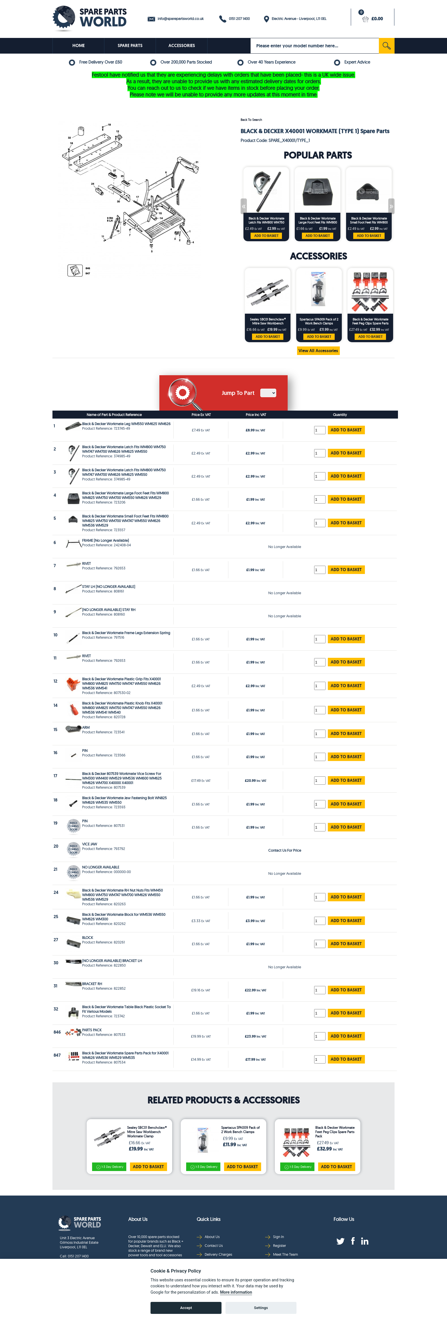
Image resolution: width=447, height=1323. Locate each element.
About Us (208, 1236)
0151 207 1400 (234, 19)
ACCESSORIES (181, 45)
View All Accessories (318, 351)
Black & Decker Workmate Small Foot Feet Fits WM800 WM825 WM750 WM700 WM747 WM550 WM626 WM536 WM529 (369, 220)
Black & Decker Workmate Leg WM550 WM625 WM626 (126, 423)
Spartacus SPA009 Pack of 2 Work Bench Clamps (319, 321)
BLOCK (87, 937)
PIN (85, 750)
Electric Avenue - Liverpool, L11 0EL (295, 19)
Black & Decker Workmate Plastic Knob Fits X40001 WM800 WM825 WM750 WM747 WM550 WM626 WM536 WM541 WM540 (122, 708)
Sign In (274, 1236)
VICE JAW (89, 844)
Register (275, 1245)
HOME (78, 45)
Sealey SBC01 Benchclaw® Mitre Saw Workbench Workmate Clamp (268, 321)
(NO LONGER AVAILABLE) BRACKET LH (112, 960)
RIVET (86, 563)
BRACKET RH (92, 983)
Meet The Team (281, 1254)
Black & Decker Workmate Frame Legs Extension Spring (126, 632)
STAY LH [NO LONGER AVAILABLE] (108, 586)
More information (236, 1292)
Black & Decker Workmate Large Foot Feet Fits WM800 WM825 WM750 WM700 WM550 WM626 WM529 (317, 220)
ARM (86, 727)
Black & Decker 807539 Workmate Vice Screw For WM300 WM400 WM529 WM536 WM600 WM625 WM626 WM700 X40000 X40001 (122, 778)
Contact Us (210, 1245)
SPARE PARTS (130, 45)
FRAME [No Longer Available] (105, 540)
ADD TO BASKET (266, 236)
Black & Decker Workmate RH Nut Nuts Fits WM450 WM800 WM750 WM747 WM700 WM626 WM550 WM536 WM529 (122, 895)
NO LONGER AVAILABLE (100, 867)
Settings (261, 1308)
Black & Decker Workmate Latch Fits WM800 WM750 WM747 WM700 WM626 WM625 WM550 (266, 220)
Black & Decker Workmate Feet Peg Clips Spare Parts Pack (370, 321)
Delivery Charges (214, 1254)
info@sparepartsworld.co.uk (176, 18)
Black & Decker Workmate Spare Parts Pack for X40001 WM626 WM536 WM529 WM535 (125, 1055)
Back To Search (251, 120)
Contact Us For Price (284, 850)
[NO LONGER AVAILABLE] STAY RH (108, 609)
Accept (186, 1308)
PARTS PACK (91, 1030)
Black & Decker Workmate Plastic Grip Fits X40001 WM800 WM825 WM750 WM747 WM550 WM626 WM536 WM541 (121, 683)
